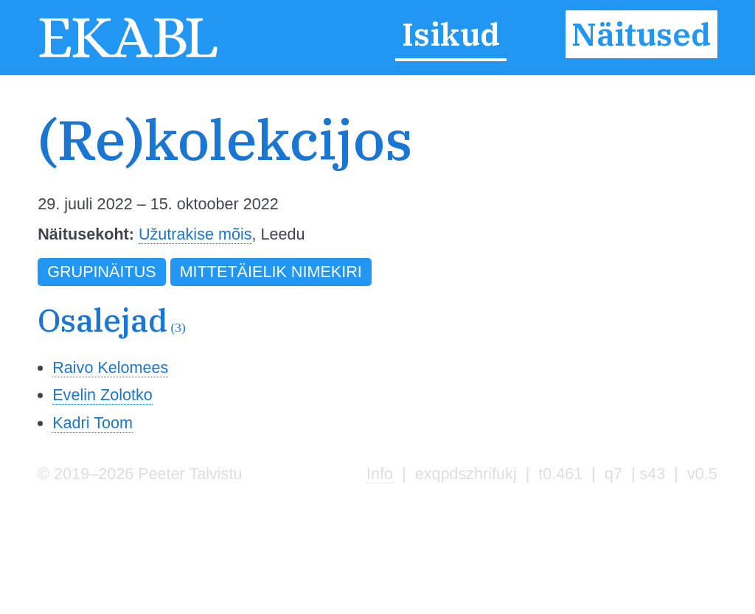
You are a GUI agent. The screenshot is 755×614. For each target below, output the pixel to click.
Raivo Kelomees (110, 367)
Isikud (451, 34)
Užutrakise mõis (195, 234)
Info (379, 473)
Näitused (641, 34)
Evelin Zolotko (102, 395)
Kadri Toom (92, 423)
